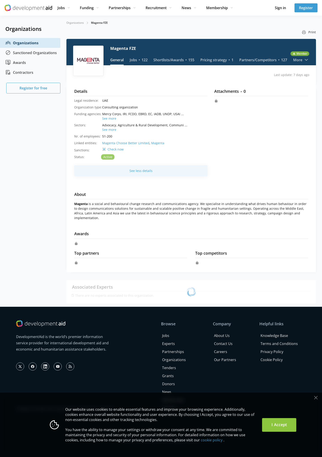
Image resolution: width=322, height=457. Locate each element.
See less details (141, 171)
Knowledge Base (274, 335)
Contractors (19, 72)
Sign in (280, 7)
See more (109, 118)
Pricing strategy (216, 59)
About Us (222, 335)
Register (306, 7)
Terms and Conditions (279, 343)
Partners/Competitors (263, 59)
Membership (217, 7)
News (186, 7)
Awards (15, 62)
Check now (116, 149)
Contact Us (223, 343)
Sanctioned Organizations (31, 52)
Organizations (21, 43)
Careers (220, 351)
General (117, 59)
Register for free (33, 88)
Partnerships (120, 7)
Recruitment (156, 7)
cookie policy (211, 440)
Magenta (157, 143)
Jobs (61, 7)
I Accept (279, 424)
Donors (168, 383)
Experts (168, 343)
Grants (168, 375)
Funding (87, 7)
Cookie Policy (272, 359)
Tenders (169, 367)
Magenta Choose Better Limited (125, 143)
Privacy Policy (272, 351)
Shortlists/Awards (173, 59)
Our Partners (225, 359)
